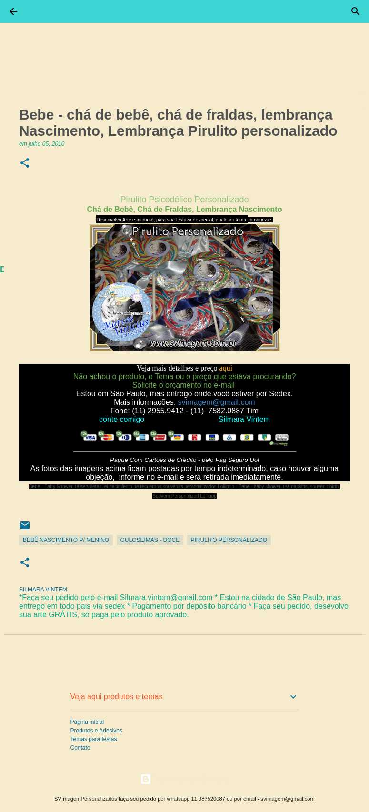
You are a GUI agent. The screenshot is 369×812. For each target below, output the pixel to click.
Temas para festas (93, 739)
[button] (24, 163)
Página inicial (87, 722)
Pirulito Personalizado (229, 540)
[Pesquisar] (355, 11)
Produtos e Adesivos (96, 730)
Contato (80, 747)
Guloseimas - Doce (150, 540)
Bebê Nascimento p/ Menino (66, 540)
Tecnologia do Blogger (184, 779)
